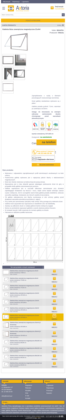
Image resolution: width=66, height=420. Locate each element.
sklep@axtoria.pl (7, 396)
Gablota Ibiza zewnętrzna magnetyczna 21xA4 (24, 315)
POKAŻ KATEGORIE (33, 20)
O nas (27, 396)
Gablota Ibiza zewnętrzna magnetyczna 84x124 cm (26, 348)
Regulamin (28, 385)
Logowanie (25, 1)
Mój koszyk (6, 1)
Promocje (49, 390)
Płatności (28, 388)
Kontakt (27, 398)
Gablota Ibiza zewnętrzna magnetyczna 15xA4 (24, 300)
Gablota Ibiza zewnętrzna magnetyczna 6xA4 (24, 271)
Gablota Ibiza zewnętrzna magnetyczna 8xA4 (24, 278)
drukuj (60, 25)
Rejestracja (16, 1)
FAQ (26, 393)
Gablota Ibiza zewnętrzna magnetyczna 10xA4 (24, 285)
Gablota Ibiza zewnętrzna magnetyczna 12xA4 (24, 293)
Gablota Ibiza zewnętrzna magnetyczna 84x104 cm (26, 340)
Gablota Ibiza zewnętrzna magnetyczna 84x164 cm (26, 363)
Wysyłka (28, 390)
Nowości (49, 393)
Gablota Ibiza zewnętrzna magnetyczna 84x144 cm (26, 355)
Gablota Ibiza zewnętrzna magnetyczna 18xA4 (24, 308)
